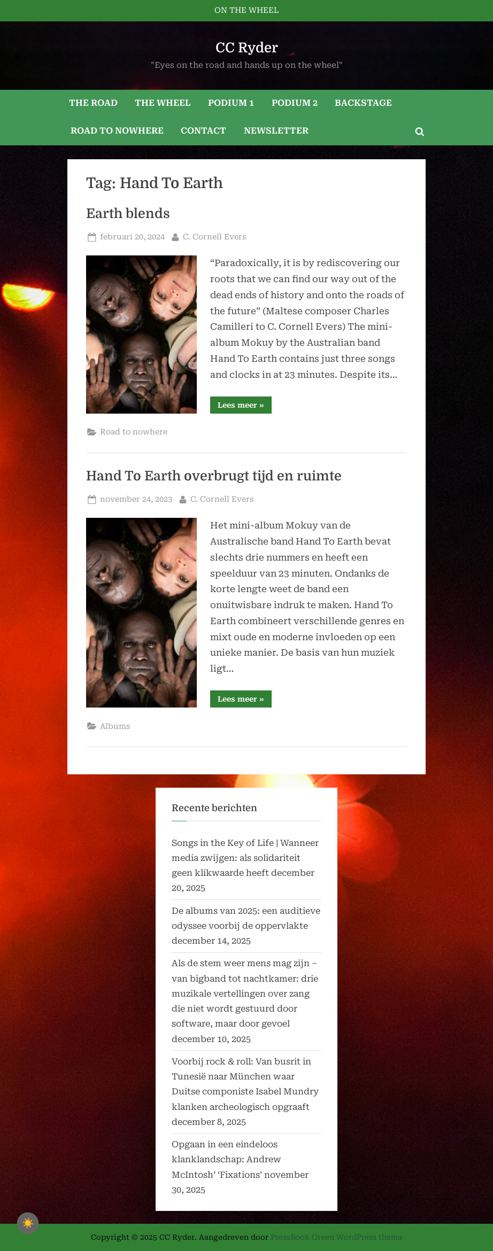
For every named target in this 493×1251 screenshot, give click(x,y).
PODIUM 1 (231, 103)
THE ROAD (93, 103)
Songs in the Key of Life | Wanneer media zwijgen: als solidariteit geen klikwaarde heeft (245, 858)
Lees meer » (245, 407)
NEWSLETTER (276, 131)
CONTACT (203, 131)
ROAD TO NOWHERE (117, 131)
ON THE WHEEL (246, 10)
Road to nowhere (133, 432)
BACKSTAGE (363, 103)
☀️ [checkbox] (28, 1223)
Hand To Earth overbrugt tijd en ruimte (214, 476)
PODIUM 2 (295, 103)
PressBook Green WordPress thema (336, 1237)
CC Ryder (246, 48)
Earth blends (128, 213)
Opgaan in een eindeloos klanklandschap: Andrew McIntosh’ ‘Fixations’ (226, 1159)
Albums (115, 726)
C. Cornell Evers (214, 236)
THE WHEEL (163, 103)
